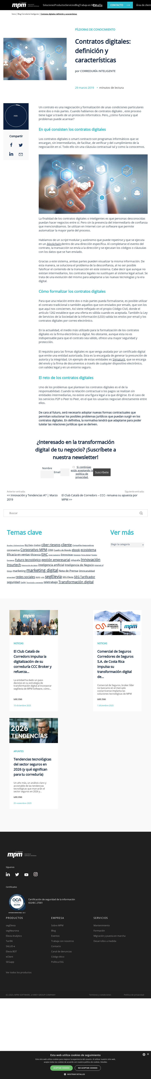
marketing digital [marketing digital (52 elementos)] (42, 570)
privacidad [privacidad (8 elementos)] (11, 577)
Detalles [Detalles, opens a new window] (104, 1062)
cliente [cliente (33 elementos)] (66, 544)
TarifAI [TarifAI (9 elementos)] (23, 582)
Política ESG (57, 961)
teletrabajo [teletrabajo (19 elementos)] (51, 582)
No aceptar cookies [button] (87, 1068)
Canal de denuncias (61, 951)
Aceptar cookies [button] (61, 1068)
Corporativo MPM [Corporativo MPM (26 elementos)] (33, 550)
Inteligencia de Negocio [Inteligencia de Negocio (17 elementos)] (79, 565)
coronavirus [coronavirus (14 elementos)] (13, 550)
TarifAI (9, 941)
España (97, 5)
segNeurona (12, 930)
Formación (99, 930)
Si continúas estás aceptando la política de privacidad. (82, 472)
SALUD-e (10, 946)
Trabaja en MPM (88, 5)
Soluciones (48, 5)
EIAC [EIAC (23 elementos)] (44, 554)
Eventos (55, 935)
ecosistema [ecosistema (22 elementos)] (88, 550)
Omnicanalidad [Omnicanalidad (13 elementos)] (87, 570)
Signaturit (119, 359)
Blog (77, 5)
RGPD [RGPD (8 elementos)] (38, 577)
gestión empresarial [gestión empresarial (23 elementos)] (56, 560)
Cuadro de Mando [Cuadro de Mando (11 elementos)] (62, 550)
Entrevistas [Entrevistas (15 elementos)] (67, 554)
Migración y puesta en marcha (109, 935)
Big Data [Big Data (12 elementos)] (29, 545)
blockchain (54, 244)
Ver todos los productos (19, 972)
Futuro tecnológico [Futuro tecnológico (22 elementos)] (28, 560)
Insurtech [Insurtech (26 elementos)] (14, 565)
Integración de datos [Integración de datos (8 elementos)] (30, 565)
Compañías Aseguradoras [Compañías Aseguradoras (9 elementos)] (83, 545)
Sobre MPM (57, 925)
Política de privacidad (134, 994)
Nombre (47, 468)
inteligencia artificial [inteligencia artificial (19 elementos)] (51, 565)
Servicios (70, 5)
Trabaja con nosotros (62, 941)
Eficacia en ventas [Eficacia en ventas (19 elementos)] (18, 554)
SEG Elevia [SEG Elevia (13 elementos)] (68, 577)
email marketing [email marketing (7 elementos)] (54, 555)
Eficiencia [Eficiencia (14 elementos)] (36, 554)
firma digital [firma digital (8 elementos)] (86, 555)
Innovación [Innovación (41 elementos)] (90, 559)
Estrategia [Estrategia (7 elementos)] (77, 555)
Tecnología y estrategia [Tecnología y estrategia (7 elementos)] (34, 583)
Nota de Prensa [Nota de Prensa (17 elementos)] (68, 571)
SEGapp (10, 961)
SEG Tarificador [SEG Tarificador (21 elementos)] (84, 577)
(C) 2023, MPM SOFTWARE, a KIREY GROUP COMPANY (30, 994)
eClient (9, 956)
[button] (75, 1074)
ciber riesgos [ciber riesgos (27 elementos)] (50, 544)
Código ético (57, 956)
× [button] (148, 1054)
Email (57, 472)
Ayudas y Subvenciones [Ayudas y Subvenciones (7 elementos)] (15, 545)
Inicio (14, 14)
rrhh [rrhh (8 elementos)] (42, 577)
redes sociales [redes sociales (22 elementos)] (25, 577)
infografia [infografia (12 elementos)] (75, 560)
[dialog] (75, 1065)
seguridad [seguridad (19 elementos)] (13, 582)
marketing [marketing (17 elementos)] (19, 571)
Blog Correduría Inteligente (28, 14)
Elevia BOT (11, 951)
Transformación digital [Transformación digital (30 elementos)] (76, 581)
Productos (59, 5)
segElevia (11, 925)
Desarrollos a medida (105, 941)
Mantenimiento (102, 925)
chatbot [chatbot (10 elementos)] (37, 545)
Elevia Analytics (14, 935)
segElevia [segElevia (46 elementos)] (53, 576)
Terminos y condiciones (100, 994)
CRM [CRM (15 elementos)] (50, 550)
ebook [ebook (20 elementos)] (76, 550)
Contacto (56, 946)
